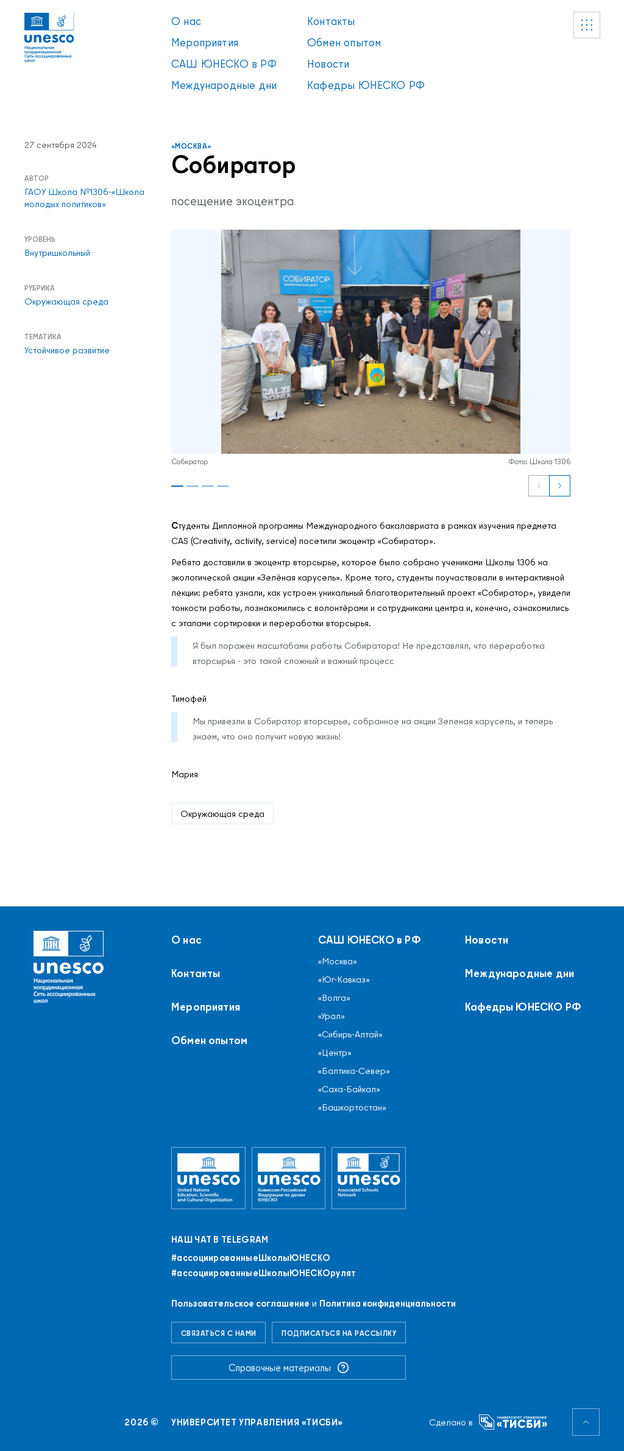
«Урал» (331, 1016)
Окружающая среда (222, 813)
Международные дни (224, 85)
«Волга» (334, 998)
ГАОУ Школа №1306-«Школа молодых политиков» (84, 198)
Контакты (331, 21)
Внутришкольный (57, 253)
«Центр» (335, 1053)
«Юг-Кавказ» (344, 979)
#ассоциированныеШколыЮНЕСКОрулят (263, 1273)
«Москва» (191, 146)
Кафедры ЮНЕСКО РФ (366, 85)
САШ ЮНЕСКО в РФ (224, 63)
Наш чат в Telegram (219, 1240)
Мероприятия (204, 42)
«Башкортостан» (352, 1107)
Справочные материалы (289, 1367)
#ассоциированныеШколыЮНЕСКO (250, 1258)
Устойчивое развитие (67, 350)
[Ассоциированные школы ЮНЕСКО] (369, 1178)
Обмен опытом (344, 42)
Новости (328, 63)
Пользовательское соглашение (240, 1303)
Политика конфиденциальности (387, 1303)
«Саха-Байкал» (349, 1089)
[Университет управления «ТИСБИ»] (513, 1422)
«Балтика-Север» (354, 1071)
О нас (186, 21)
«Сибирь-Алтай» (350, 1034)
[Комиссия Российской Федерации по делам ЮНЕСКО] (289, 1178)
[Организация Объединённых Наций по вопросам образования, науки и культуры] (208, 1178)
